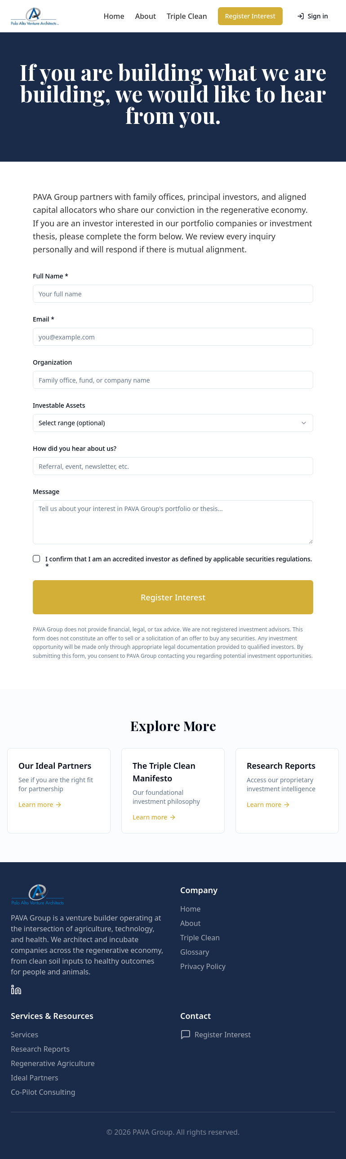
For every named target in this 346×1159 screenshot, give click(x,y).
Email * (43, 319)
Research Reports (40, 1049)
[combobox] (173, 423)
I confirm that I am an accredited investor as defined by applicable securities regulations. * (178, 562)
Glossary (194, 952)
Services (24, 1035)
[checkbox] (36, 558)
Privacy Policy (203, 966)
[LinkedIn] (16, 989)
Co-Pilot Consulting (43, 1092)
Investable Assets (59, 405)
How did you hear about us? (74, 448)
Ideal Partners (34, 1078)
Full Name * (50, 276)
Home (114, 16)
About (145, 16)
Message (46, 491)
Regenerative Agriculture (53, 1063)
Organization (52, 362)
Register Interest (250, 16)
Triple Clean (187, 16)
